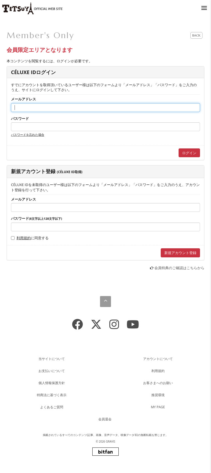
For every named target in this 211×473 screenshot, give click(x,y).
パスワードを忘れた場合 (27, 135)
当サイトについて (51, 358)
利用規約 (23, 237)
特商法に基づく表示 (51, 395)
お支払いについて (51, 370)
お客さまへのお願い (158, 383)
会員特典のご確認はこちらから (179, 267)
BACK (196, 35)
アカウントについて (158, 358)
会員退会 (105, 419)
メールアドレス (23, 99)
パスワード (20, 118)
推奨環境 (158, 395)
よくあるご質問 (51, 407)
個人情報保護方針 (51, 383)
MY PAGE (158, 407)
